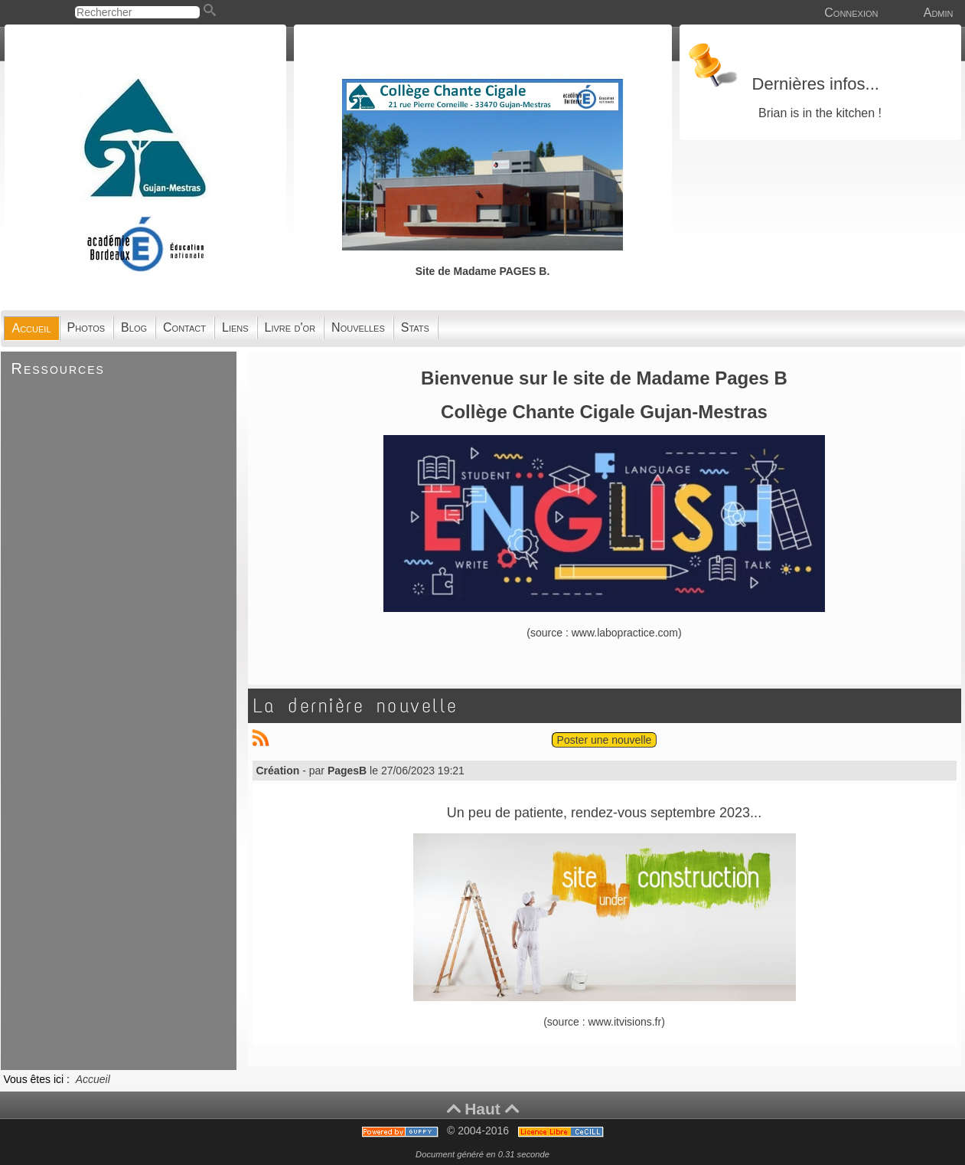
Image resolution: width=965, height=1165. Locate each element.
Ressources (58, 368)
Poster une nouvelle (604, 740)
